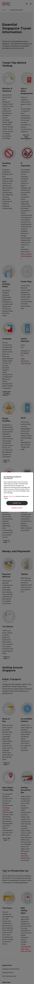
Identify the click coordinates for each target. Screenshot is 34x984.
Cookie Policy (11, 496)
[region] (17, 492)
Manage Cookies (17, 507)
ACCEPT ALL (17, 503)
